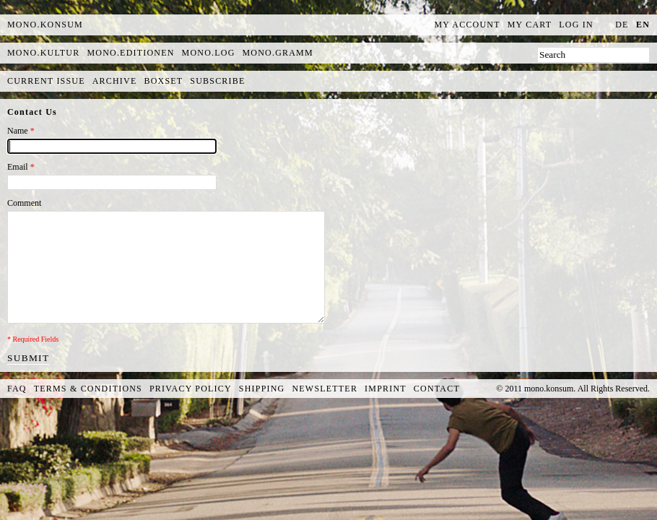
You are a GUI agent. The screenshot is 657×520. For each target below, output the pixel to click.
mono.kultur (43, 53)
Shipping (262, 389)
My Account (467, 25)
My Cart (530, 25)
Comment (24, 203)
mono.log (208, 53)
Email (21, 167)
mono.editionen (130, 53)
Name (21, 131)
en (643, 25)
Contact (437, 389)
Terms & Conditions (88, 389)
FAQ (17, 389)
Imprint (385, 389)
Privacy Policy (190, 389)
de (621, 25)
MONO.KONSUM (45, 25)
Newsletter (324, 389)
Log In (576, 25)
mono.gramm (278, 53)
